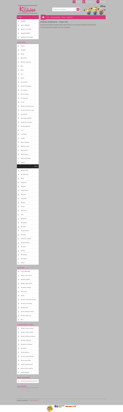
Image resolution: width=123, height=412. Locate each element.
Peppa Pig (23, 182)
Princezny (23, 194)
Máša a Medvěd (25, 142)
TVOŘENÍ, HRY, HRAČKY (27, 37)
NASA (22, 178)
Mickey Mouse (24, 154)
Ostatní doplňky (25, 372)
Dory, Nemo (24, 90)
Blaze (22, 70)
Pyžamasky (24, 198)
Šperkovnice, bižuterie (26, 344)
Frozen (22, 102)
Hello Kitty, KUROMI (26, 118)
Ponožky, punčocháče (26, 303)
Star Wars (23, 226)
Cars (22, 74)
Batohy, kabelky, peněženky (28, 336)
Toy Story (23, 247)
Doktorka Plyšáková (26, 86)
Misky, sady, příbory (26, 360)
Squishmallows (25, 231)
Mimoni (23, 162)
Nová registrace (90, 2)
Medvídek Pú (24, 150)
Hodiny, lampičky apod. (27, 364)
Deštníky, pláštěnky (26, 340)
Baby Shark (24, 58)
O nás (48, 17)
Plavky (22, 295)
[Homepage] (44, 17)
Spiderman (24, 218)
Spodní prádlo (24, 307)
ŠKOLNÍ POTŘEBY (25, 33)
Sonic (22, 214)
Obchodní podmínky (55, 17)
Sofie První (23, 210)
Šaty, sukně (24, 291)
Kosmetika (23, 348)
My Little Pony (24, 174)
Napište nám (70, 17)
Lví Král (23, 138)
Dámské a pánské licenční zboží (29, 381)
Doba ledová (24, 82)
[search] (78, 9)
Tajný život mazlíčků (26, 239)
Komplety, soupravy (26, 287)
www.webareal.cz (33, 400)
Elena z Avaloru (25, 94)
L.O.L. (22, 130)
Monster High (24, 170)
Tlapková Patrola (25, 243)
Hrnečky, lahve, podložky (27, 356)
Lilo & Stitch (24, 134)
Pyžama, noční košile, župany (28, 299)
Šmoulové (23, 235)
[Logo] (27, 9)
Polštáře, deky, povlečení (27, 328)
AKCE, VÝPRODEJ (25, 25)
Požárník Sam (24, 190)
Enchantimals (24, 98)
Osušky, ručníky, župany (27, 332)
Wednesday (24, 255)
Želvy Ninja (24, 259)
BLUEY (22, 78)
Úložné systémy (25, 352)
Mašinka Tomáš (25, 146)
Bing (22, 66)
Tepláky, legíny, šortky (26, 283)
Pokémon (23, 186)
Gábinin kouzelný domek (27, 106)
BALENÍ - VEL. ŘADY (26, 29)
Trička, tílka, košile (25, 271)
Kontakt (63, 17)
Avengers (23, 50)
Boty (22, 319)
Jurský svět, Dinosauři (26, 122)
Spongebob (24, 222)
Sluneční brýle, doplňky (27, 368)
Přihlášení (79, 2)
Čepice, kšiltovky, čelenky (27, 311)
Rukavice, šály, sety (26, 315)
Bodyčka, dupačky (25, 279)
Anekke (23, 46)
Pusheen (23, 202)
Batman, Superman (26, 62)
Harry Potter (24, 114)
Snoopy (23, 206)
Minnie (36, 166)
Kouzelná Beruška (25, 126)
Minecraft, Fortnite (26, 158)
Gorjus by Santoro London (27, 110)
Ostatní (23, 263)
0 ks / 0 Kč (102, 2)
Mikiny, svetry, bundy (26, 275)
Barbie (22, 54)
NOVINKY (23, 21)
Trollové (23, 251)
